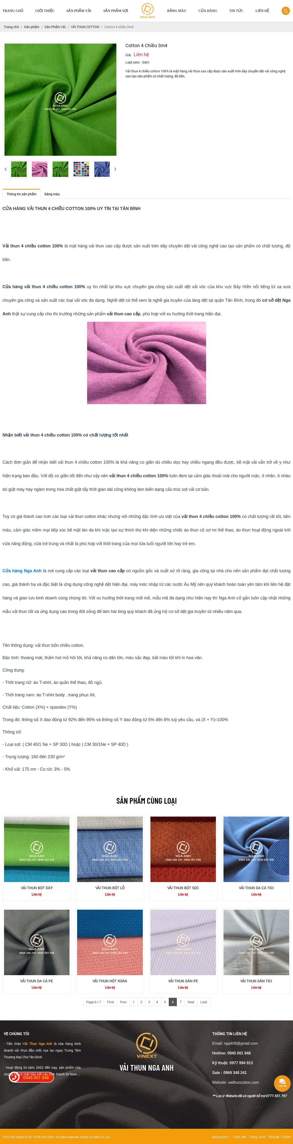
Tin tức (236, 11)
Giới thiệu (44, 11)
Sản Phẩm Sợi (115, 11)
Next (191, 1002)
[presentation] (6, 169)
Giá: (128, 55)
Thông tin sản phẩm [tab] (21, 194)
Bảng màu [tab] (52, 194)
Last (203, 1002)
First (110, 1002)
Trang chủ (13, 11)
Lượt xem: (132, 62)
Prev (123, 1002)
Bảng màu (176, 11)
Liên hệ (262, 11)
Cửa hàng (208, 11)
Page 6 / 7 (93, 1002)
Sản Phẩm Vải (78, 11)
